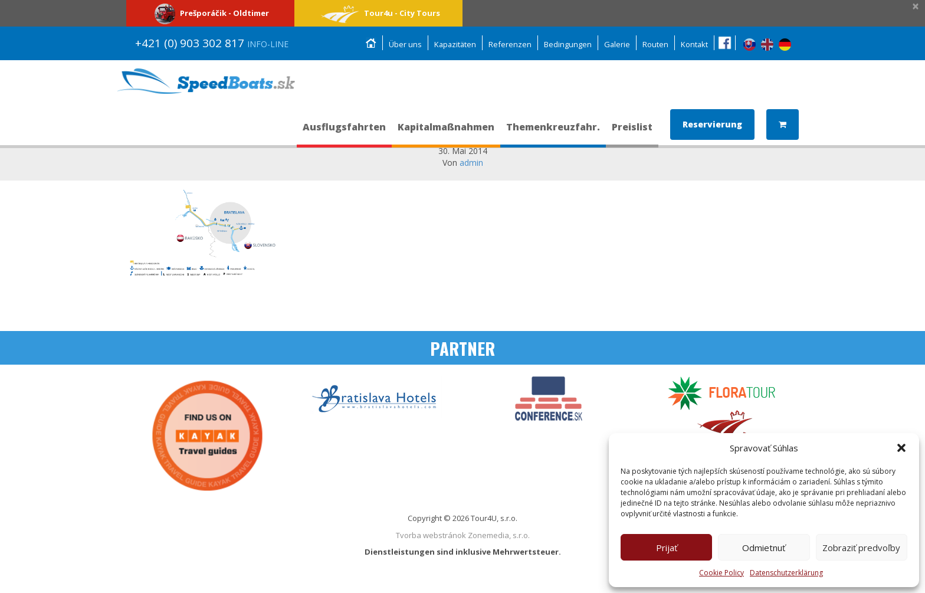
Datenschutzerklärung (786, 573)
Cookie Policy (721, 573)
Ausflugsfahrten (344, 132)
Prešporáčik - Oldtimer (210, 13)
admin (471, 162)
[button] (901, 448)
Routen (655, 44)
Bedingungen (567, 44)
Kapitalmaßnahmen (446, 132)
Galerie (616, 44)
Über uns (402, 44)
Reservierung (712, 124)
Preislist (632, 132)
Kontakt (694, 44)
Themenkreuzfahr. (553, 132)
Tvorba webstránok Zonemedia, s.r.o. (463, 535)
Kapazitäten (453, 44)
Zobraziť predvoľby (861, 547)
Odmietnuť (763, 547)
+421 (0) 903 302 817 (211, 43)
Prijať (666, 547)
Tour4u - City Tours (378, 13)
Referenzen (508, 44)
